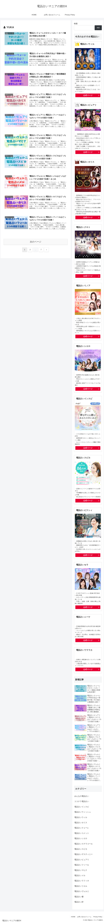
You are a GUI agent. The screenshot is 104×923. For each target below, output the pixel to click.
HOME (72, 917)
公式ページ (87, 95)
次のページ (35, 243)
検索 (76, 24)
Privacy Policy (97, 917)
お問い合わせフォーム (84, 917)
